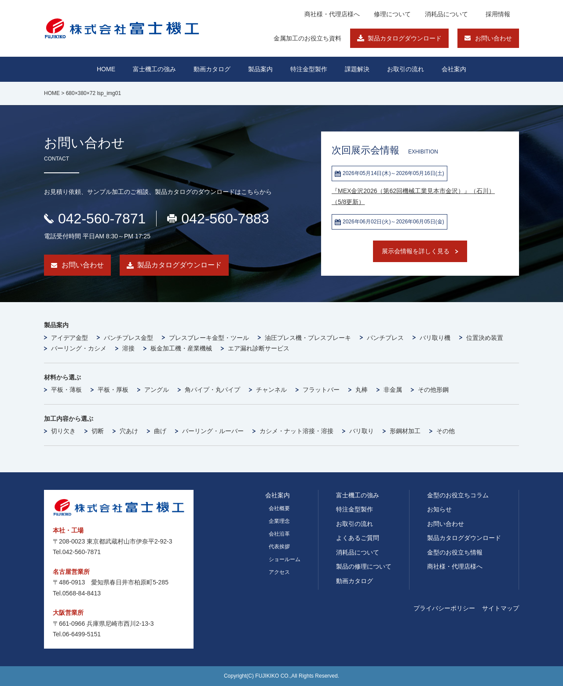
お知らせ (439, 509)
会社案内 (454, 69)
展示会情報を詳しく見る (416, 251)
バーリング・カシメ (78, 348)
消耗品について (446, 14)
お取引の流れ (354, 523)
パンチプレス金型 (128, 337)
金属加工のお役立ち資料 (307, 38)
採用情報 (498, 14)
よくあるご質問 (357, 537)
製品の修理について (363, 566)
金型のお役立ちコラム (458, 495)
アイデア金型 (69, 337)
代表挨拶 (279, 547)
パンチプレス (385, 337)
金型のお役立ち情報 (455, 552)
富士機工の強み (357, 495)
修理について (392, 14)
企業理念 (279, 521)
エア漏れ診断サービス (258, 348)
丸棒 (361, 389)
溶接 (128, 348)
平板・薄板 (66, 389)
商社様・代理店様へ (332, 14)
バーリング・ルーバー (213, 430)
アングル (156, 389)
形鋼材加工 (405, 430)
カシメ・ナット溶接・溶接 (296, 430)
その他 (445, 430)
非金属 (393, 389)
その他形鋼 (433, 389)
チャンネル (271, 389)
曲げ (160, 430)
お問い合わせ (493, 38)
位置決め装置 (484, 337)
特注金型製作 (354, 509)
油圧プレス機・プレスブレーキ (308, 337)
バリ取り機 (435, 337)
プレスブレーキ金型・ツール (209, 337)
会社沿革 (279, 534)
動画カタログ (212, 69)
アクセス (279, 572)
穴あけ (129, 430)
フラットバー (321, 389)
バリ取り (361, 430)
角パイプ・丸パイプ (212, 389)
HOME (106, 69)
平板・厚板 (113, 389)
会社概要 (279, 508)
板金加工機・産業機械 (181, 348)
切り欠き (63, 430)
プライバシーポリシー (444, 608)
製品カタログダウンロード (405, 38)
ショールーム (284, 559)
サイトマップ (500, 608)
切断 (97, 430)
